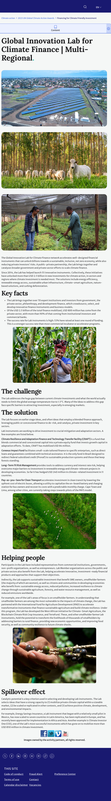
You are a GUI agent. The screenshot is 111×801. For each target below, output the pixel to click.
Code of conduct (13, 774)
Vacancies (35, 785)
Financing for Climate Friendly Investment (77, 18)
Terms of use (11, 779)
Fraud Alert (36, 774)
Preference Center (65, 774)
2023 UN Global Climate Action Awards (36, 18)
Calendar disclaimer (16, 785)
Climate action (8, 18)
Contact (34, 779)
